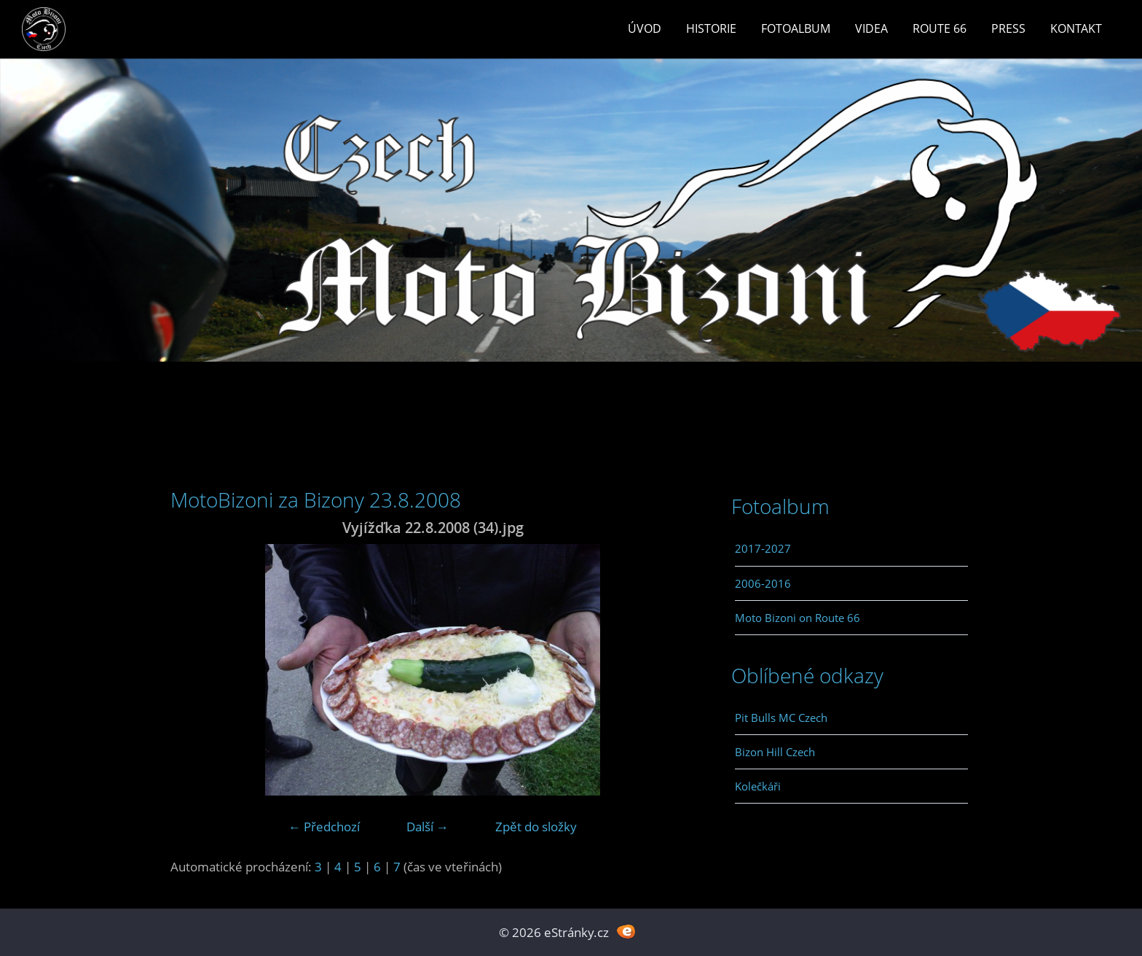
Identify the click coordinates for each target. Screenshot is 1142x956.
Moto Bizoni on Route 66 (797, 617)
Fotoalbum (795, 28)
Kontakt (1076, 28)
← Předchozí (324, 826)
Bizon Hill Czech (775, 752)
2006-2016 (763, 583)
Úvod (644, 28)
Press (1008, 28)
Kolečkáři (758, 786)
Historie (711, 28)
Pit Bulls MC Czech (781, 717)
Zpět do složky (536, 826)
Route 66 (939, 28)
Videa (871, 28)
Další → (427, 826)
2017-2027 (763, 548)
